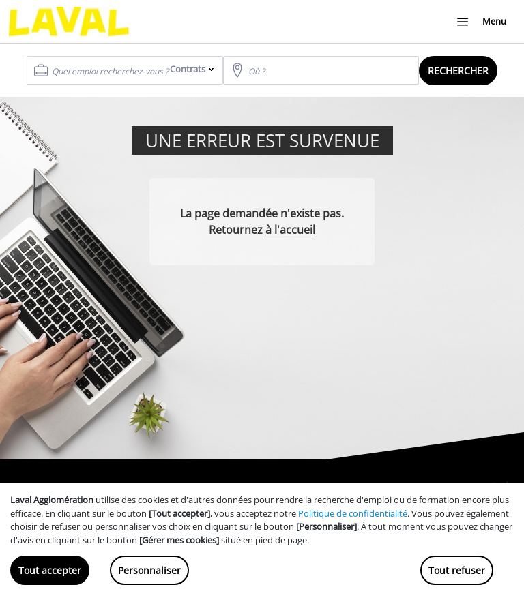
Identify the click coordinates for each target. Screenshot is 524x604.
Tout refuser (456, 570)
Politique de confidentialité (352, 513)
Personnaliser (149, 570)
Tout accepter (49, 570)
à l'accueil (290, 229)
